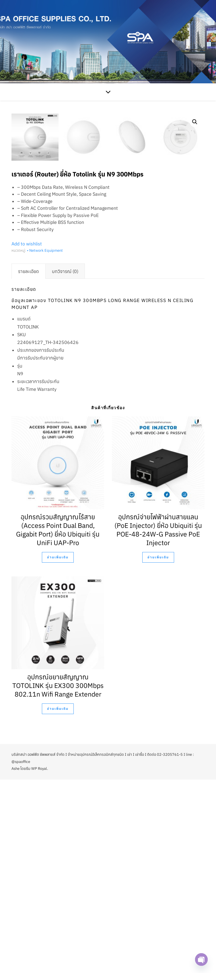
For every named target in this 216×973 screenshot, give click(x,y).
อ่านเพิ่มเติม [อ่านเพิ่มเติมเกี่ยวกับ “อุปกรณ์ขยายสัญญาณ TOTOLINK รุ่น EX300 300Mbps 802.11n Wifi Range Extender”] (58, 902)
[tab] (28, 464)
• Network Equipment (45, 443)
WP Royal (39, 961)
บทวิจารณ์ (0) (65, 465)
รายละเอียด (28, 465)
